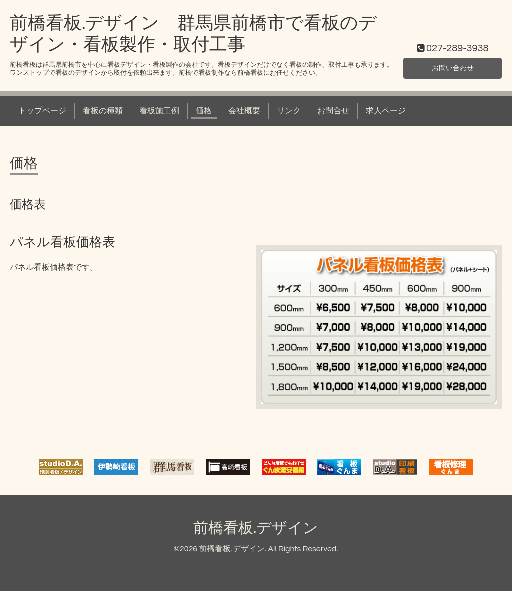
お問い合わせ (453, 67)
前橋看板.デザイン (256, 528)
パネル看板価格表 (63, 242)
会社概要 (244, 111)
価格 (204, 111)
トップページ (42, 111)
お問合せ (334, 111)
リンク (289, 111)
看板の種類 (103, 111)
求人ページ (386, 111)
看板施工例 (160, 111)
